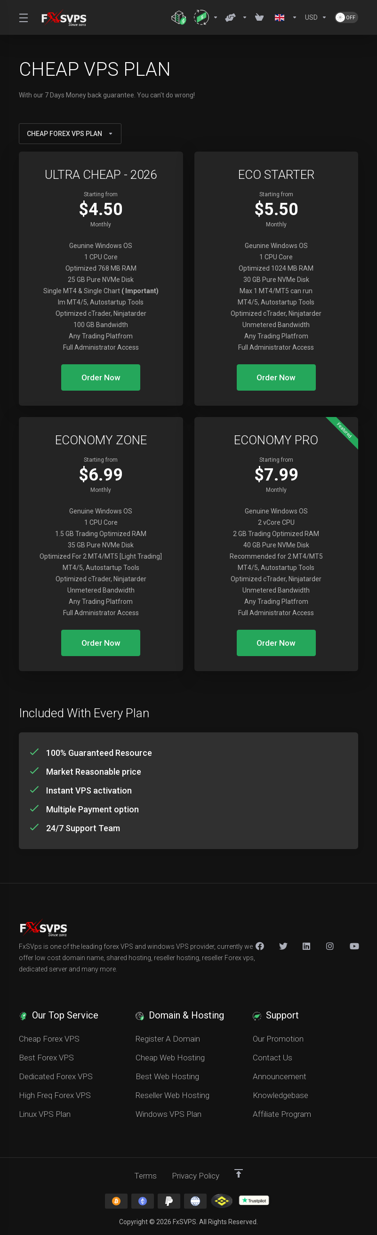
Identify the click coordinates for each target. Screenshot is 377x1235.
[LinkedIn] (307, 946)
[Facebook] (260, 946)
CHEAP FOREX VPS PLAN (70, 133)
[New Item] (330, 946)
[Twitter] (283, 946)
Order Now (100, 377)
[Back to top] (238, 1173)
